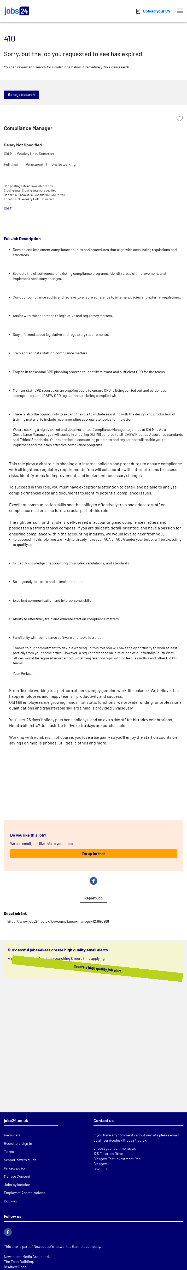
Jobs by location (17, 1184)
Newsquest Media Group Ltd (26, 1256)
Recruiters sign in (18, 1143)
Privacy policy (15, 1168)
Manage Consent (17, 1176)
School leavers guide (20, 1160)
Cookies (10, 1201)
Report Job (93, 898)
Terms (9, 1151)
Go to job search (21, 94)
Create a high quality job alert (89, 968)
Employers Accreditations (24, 1192)
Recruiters (12, 1135)
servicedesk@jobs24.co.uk (125, 1140)
